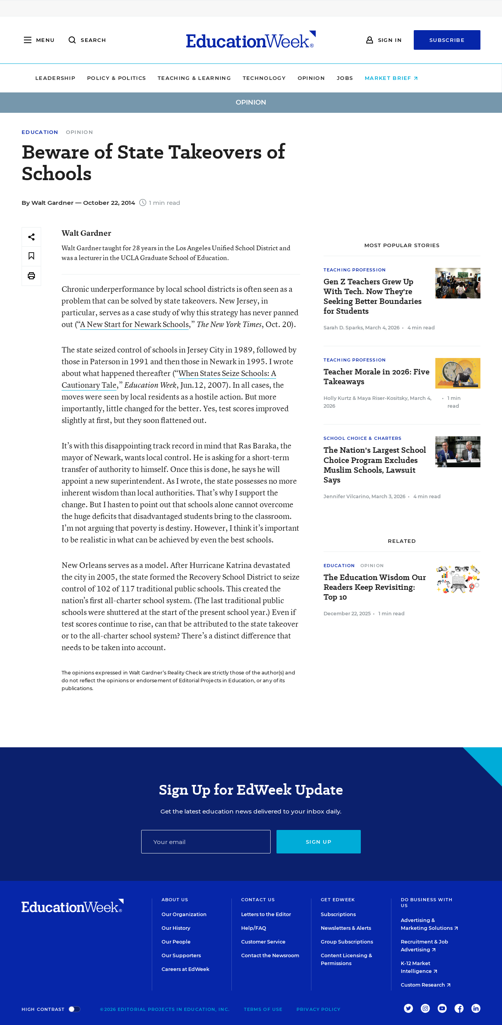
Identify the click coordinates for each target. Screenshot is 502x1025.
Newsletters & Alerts (346, 928)
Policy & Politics (140, 78)
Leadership (80, 78)
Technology (288, 78)
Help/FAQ (253, 928)
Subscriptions (338, 914)
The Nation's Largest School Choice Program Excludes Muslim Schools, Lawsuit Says (375, 464)
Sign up (318, 842)
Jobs (369, 78)
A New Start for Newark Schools (134, 324)
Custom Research (426, 985)
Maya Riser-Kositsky (382, 398)
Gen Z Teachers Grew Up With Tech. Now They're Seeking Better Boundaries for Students (373, 296)
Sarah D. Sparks (343, 328)
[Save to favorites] (31, 256)
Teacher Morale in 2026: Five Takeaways (376, 377)
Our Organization (184, 914)
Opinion (335, 78)
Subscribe (447, 40)
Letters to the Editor (266, 914)
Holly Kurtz (337, 398)
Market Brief (415, 78)
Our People (176, 942)
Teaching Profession (355, 270)
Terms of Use (263, 1009)
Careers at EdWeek (185, 969)
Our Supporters (181, 955)
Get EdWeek (338, 899)
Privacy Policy (318, 1009)
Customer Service (263, 942)
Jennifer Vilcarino (346, 496)
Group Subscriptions (347, 942)
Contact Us (258, 899)
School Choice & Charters (363, 438)
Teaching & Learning (219, 78)
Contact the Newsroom (270, 955)
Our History (176, 928)
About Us (175, 899)
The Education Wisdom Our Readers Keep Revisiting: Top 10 (375, 587)
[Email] (206, 841)
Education (40, 132)
